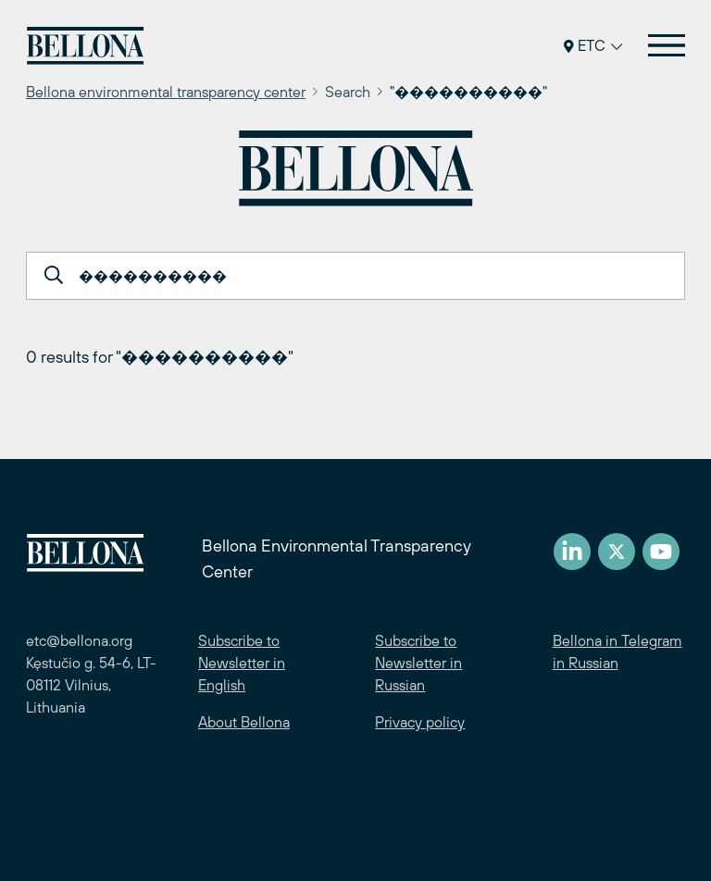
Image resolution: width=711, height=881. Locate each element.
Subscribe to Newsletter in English (241, 662)
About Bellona (244, 721)
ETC (593, 45)
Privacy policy (420, 721)
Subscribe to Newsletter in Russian (418, 662)
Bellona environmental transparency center (166, 91)
